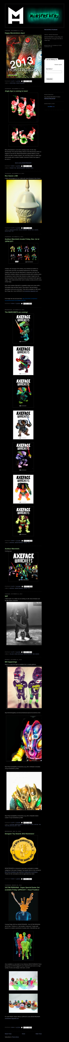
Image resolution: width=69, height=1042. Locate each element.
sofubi (28, 168)
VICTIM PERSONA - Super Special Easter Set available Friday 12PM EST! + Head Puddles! (22, 889)
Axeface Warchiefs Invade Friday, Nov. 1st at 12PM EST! (22, 240)
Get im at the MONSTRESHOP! (23, 163)
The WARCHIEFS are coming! (16, 312)
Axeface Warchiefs (12, 549)
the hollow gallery (11, 825)
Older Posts (39, 1033)
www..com (51, 106)
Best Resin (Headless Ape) (12, 872)
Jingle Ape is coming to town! (16, 91)
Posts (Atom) (15, 1037)
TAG (40, 824)
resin (29, 229)
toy (13, 231)
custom (12, 824)
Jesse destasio (14, 229)
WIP (6, 596)
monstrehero (20, 83)
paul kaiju (27, 824)
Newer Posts (8, 1033)
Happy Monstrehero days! (15, 33)
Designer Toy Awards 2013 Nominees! (19, 834)
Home (23, 1033)
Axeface (11, 542)
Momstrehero (19, 588)
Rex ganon (35, 229)
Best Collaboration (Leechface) (29, 872)
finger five (13, 168)
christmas (13, 83)
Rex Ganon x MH (11, 176)
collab (12, 654)
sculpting (8, 231)
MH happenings (11, 662)
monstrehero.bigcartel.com (31, 291)
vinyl (32, 168)
